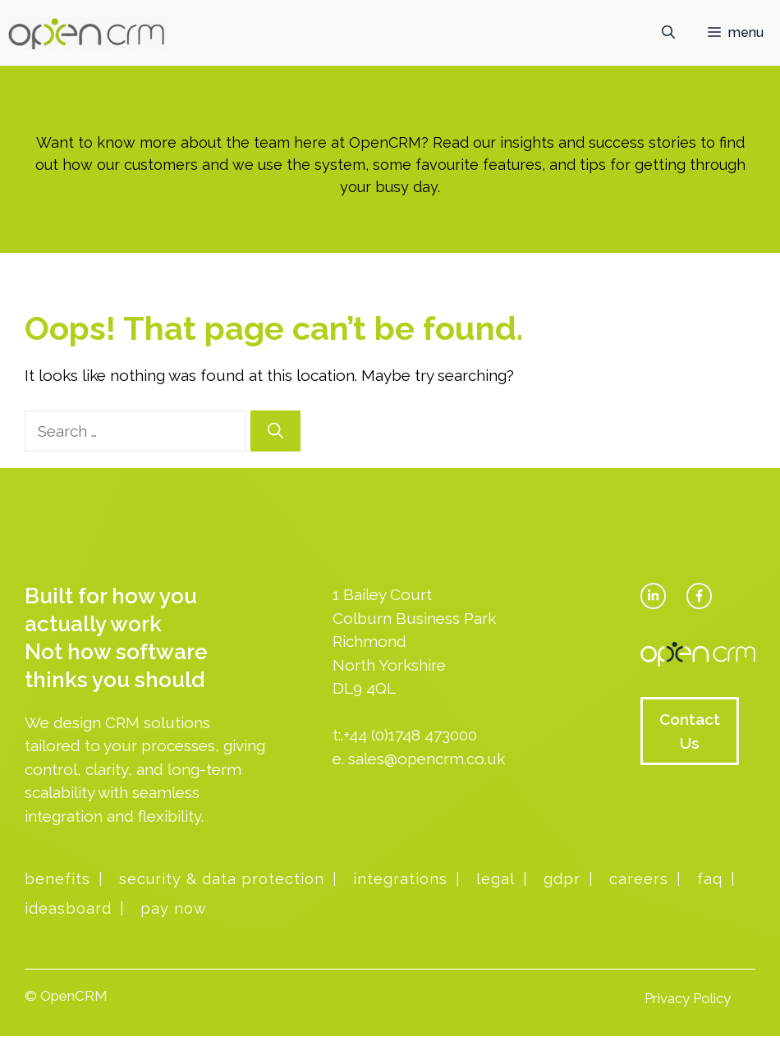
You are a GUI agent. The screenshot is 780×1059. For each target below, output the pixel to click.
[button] (668, 33)
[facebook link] (699, 595)
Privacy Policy (688, 998)
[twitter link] (653, 595)
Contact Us (689, 731)
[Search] (275, 431)
